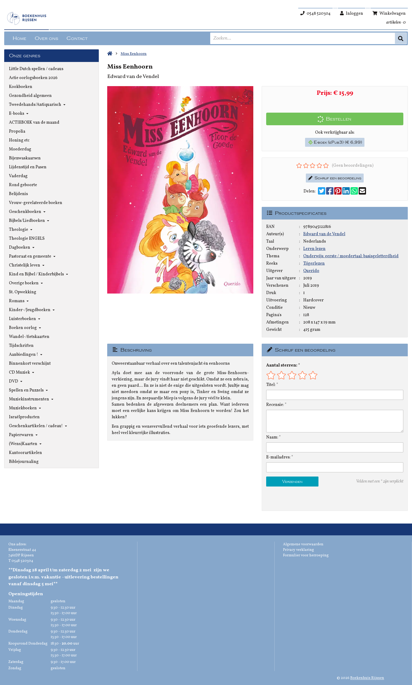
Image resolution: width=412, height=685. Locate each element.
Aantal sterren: (281, 365)
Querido (311, 271)
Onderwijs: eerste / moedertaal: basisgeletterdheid (351, 256)
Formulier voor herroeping (306, 555)
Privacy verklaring (298, 549)
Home (19, 38)
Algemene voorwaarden (303, 544)
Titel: (271, 385)
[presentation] (299, 498)
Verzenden (292, 481)
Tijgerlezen (314, 263)
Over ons (46, 38)
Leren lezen (314, 249)
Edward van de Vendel (324, 234)
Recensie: (275, 405)
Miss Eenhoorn (134, 53)
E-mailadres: (278, 457)
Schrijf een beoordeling (334, 178)
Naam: (272, 437)
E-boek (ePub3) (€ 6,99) (335, 142)
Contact (76, 38)
